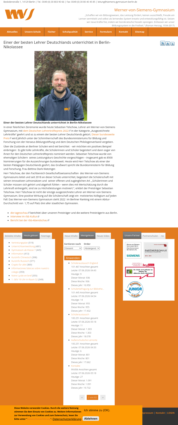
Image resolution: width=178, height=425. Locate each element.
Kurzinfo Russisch (20, 260)
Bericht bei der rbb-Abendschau (29, 220)
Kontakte (75, 365)
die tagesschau (20, 212)
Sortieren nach (72, 243)
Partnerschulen (150, 235)
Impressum (147, 412)
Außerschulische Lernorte (84, 340)
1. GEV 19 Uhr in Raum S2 (24, 279)
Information (17, 253)
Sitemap (139, 31)
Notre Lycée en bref (21, 275)
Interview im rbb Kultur (24, 216)
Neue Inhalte (71, 235)
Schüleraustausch (80, 314)
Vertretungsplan (19, 242)
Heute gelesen (31, 235)
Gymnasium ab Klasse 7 (23, 250)
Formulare (106, 31)
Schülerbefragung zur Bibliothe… (87, 288)
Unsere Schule (33, 31)
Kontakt (123, 31)
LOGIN (171, 412)
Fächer (51, 31)
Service (89, 31)
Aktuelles (12, 31)
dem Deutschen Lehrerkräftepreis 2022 (47, 130)
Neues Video (103, 235)
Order (87, 243)
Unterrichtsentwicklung (23, 246)
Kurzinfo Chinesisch (21, 257)
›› (103, 397)
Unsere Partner (132, 234)
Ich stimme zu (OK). (97, 410)
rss (162, 235)
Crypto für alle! (18, 264)
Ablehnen (91, 418)
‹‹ (82, 397)
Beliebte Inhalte (13, 235)
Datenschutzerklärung (38, 419)
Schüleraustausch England (84, 263)
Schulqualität (70, 31)
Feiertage (45, 235)
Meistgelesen (87, 235)
